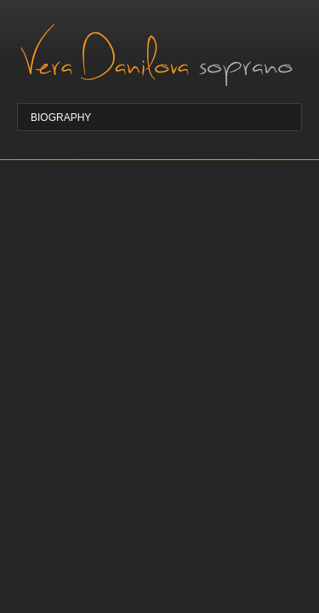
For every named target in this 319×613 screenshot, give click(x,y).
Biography (61, 117)
